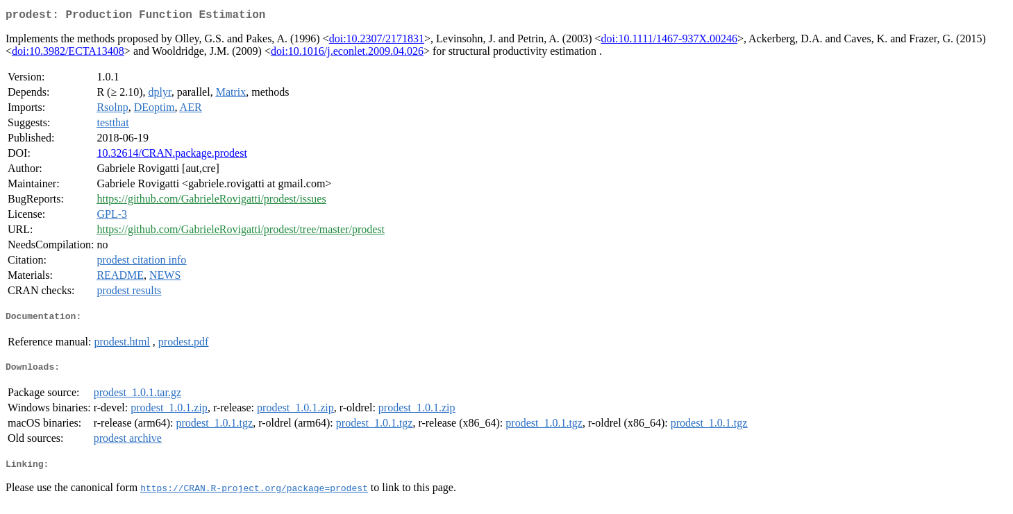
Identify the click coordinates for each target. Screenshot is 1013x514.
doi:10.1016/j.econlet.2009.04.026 (347, 54)
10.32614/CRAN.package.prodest (171, 156)
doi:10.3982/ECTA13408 (68, 54)
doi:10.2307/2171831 (376, 41)
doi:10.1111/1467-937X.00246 (669, 41)
